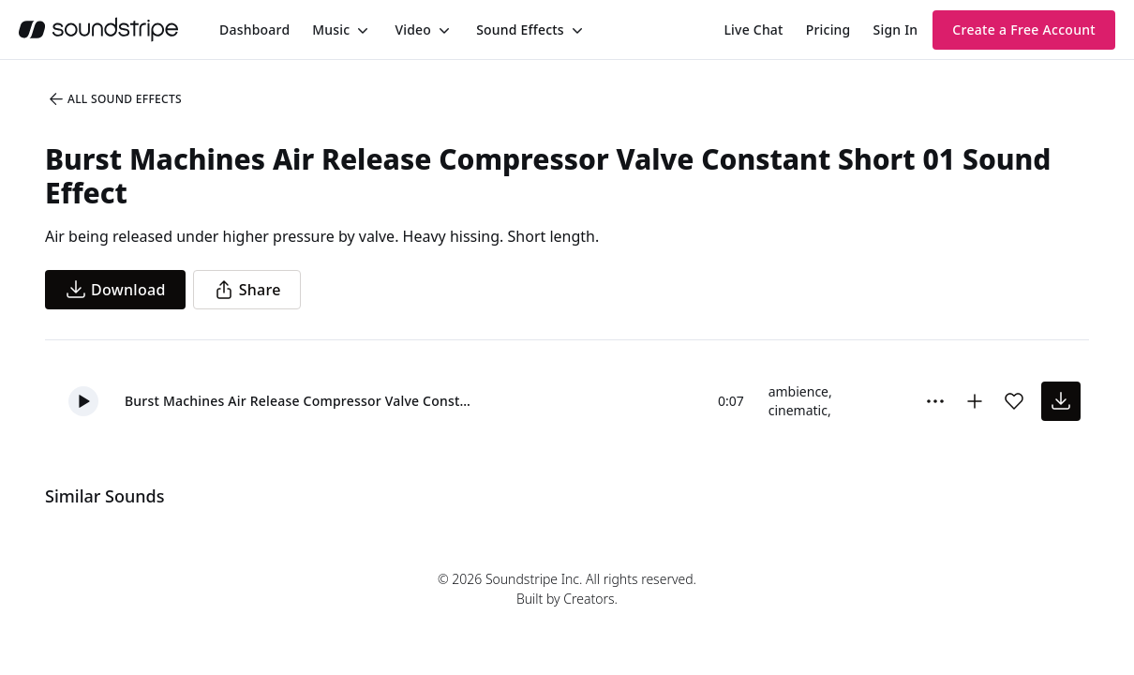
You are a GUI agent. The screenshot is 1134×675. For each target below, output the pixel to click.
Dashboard (254, 29)
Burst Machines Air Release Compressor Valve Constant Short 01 (300, 401)
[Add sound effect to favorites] (1014, 401)
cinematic (798, 410)
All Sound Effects (114, 99)
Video (413, 29)
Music (331, 29)
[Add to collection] (974, 401)
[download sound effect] (1061, 401)
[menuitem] (254, 29)
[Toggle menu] (361, 30)
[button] (83, 401)
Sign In (895, 29)
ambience (798, 391)
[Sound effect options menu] (935, 401)
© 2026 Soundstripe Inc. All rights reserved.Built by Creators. (567, 589)
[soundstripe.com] (98, 29)
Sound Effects (520, 29)
